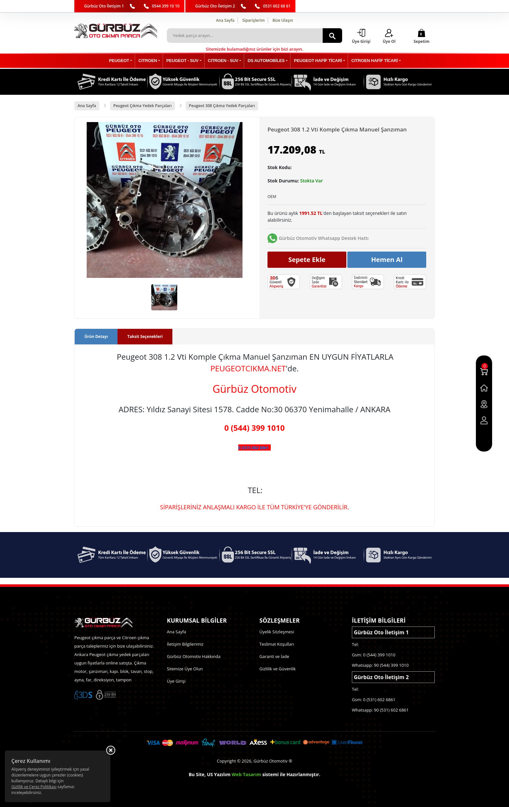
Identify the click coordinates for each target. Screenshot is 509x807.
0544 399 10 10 (166, 6)
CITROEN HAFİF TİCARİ (370, 60)
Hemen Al (387, 259)
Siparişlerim (253, 20)
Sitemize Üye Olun (185, 669)
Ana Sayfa (225, 20)
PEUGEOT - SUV (185, 60)
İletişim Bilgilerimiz (185, 644)
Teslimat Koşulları (276, 644)
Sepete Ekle (307, 259)
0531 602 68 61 (277, 6)
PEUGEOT (125, 60)
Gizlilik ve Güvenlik (277, 669)
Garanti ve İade (274, 656)
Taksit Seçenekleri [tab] (145, 337)
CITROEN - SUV (223, 60)
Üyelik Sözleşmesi (276, 632)
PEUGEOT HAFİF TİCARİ (315, 60)
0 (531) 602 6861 (253, 448)
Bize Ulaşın (283, 20)
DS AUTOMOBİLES (265, 60)
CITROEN (152, 60)
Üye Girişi (176, 681)
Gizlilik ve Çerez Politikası (33, 786)
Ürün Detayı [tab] (96, 337)
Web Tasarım (246, 774)
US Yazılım (218, 774)
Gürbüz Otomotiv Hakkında (193, 656)
